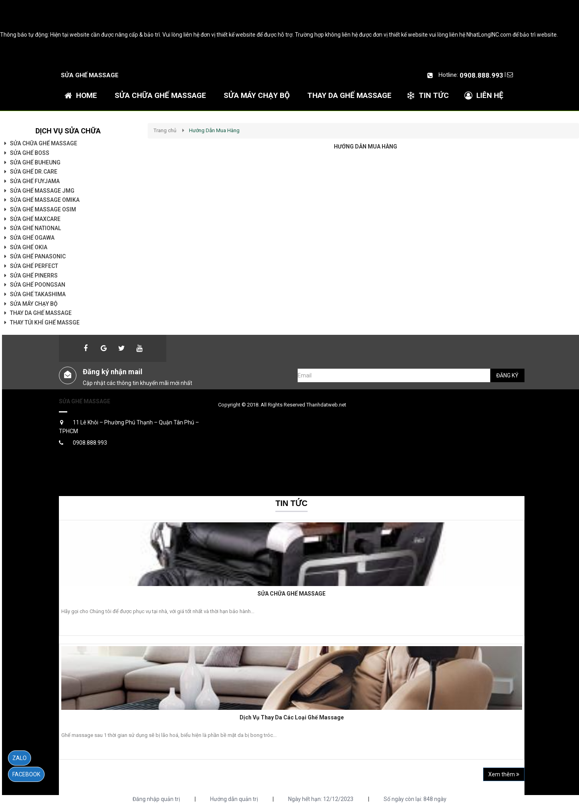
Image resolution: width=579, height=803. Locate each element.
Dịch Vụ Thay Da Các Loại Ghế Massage (292, 717)
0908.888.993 (481, 75)
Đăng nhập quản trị (156, 799)
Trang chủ (165, 130)
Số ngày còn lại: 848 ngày (415, 799)
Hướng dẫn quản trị (234, 799)
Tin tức (291, 503)
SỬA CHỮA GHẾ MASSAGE (291, 593)
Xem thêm (503, 774)
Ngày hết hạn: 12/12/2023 (320, 799)
